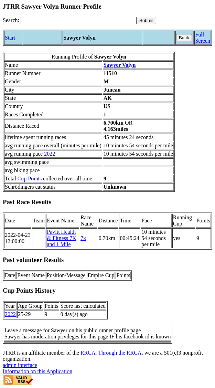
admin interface (20, 365)
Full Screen (202, 38)
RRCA (88, 353)
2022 (49, 154)
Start (10, 38)
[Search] (79, 20)
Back (184, 37)
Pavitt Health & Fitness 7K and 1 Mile (61, 238)
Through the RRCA (119, 353)
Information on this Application (37, 371)
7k (83, 238)
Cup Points (30, 178)
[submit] (146, 20)
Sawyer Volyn (120, 65)
